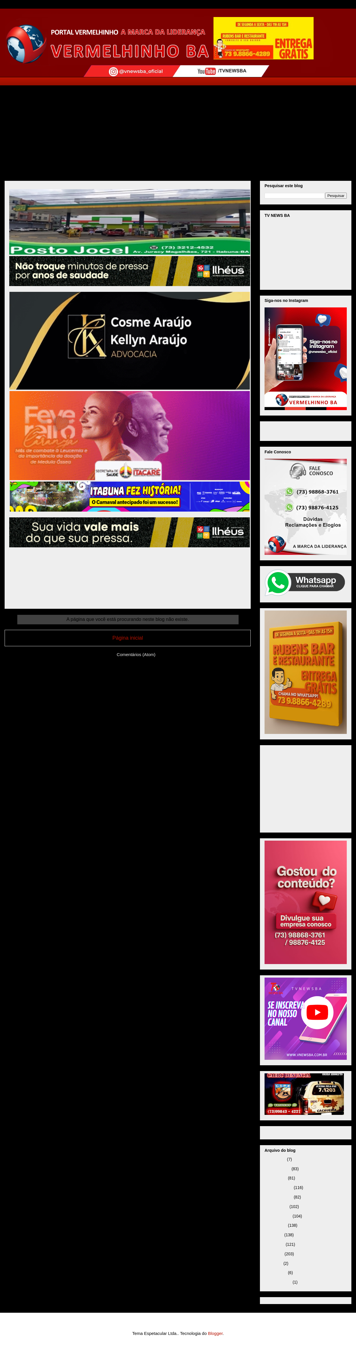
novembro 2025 (279, 1197)
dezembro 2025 (279, 1187)
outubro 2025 (276, 1206)
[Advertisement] (178, 129)
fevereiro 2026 (278, 1168)
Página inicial (127, 638)
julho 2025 (274, 1235)
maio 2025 (274, 1254)
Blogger (215, 1333)
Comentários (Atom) (136, 654)
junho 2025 (274, 1244)
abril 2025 (273, 1263)
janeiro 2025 (276, 1272)
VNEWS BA (286, 430)
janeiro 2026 (276, 1178)
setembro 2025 (278, 1216)
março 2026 (275, 1159)
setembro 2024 (278, 1282)
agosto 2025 (276, 1225)
